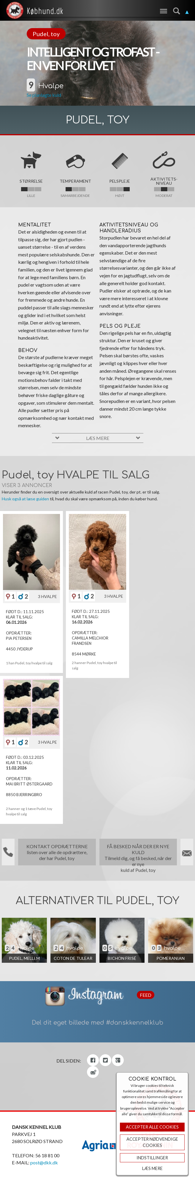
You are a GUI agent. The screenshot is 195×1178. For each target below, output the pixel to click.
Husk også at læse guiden (25, 498)
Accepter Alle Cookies (152, 1126)
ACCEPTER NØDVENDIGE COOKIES (152, 1142)
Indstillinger (152, 1157)
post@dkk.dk (44, 1162)
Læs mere (152, 1168)
